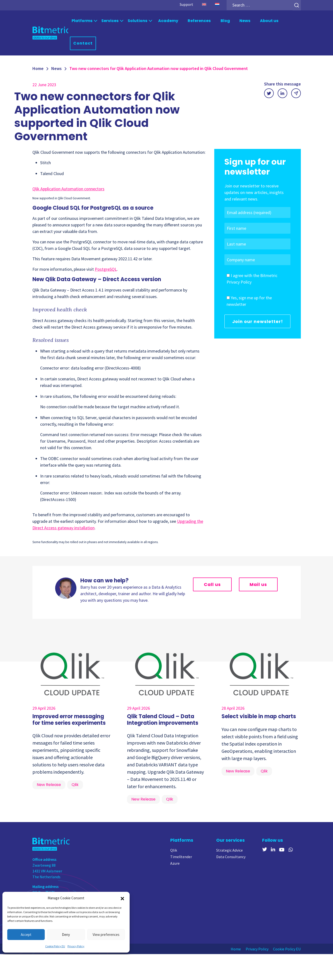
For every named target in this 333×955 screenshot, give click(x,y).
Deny (66, 934)
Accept (26, 934)
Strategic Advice (229, 851)
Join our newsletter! (257, 322)
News (244, 21)
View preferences (106, 934)
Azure (175, 864)
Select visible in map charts (259, 717)
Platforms (82, 21)
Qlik (173, 851)
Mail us (258, 585)
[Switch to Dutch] (216, 4)
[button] (122, 898)
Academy (168, 21)
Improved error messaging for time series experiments (69, 720)
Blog (225, 21)
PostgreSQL (106, 270)
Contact (83, 44)
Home (38, 69)
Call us (212, 585)
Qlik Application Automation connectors (68, 190)
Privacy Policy (75, 946)
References (199, 21)
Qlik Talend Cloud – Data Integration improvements (162, 720)
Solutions (137, 21)
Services (109, 21)
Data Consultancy (230, 857)
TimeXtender (181, 857)
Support (186, 4)
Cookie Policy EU (55, 946)
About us (269, 21)
